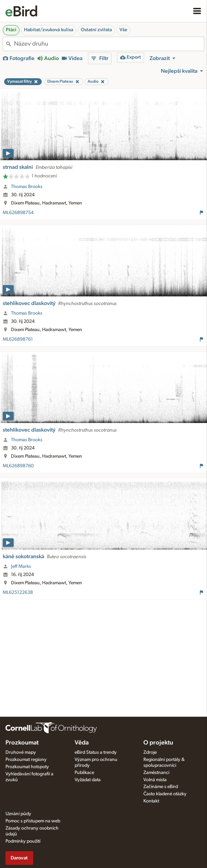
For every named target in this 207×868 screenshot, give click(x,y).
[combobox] (109, 44)
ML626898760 (18, 466)
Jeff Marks (21, 566)
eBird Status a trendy (96, 752)
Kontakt (151, 801)
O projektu (158, 743)
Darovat (19, 857)
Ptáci (11, 29)
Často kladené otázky (164, 793)
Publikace (84, 772)
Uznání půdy (18, 813)
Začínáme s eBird (160, 786)
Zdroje (150, 752)
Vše (123, 29)
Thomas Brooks (26, 186)
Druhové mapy (20, 752)
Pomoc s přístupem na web (32, 821)
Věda (82, 743)
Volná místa (155, 779)
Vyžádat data (88, 779)
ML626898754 (18, 212)
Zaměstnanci (156, 772)
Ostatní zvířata (96, 29)
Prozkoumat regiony (26, 759)
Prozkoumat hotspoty (27, 766)
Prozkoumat (22, 743)
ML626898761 (18, 339)
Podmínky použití (22, 841)
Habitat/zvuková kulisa (48, 29)
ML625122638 (18, 592)
